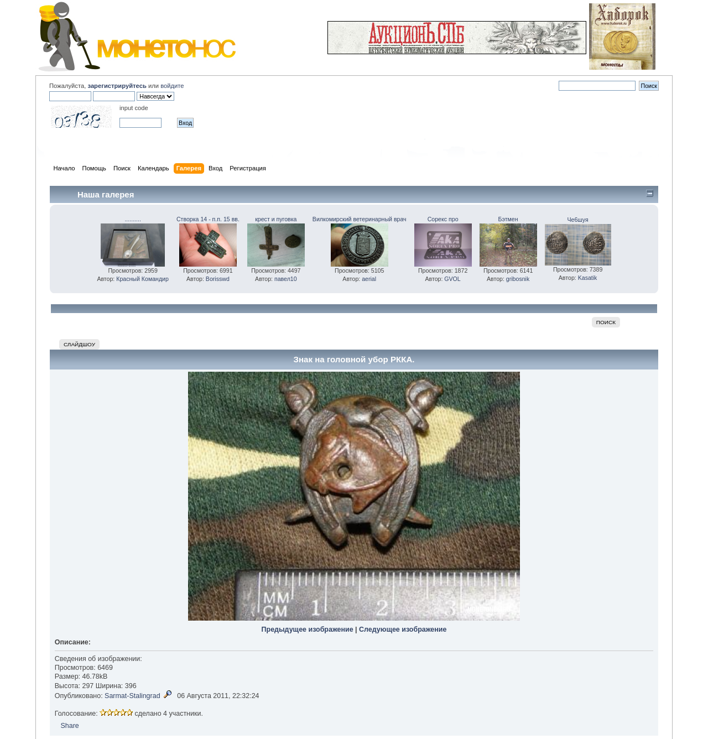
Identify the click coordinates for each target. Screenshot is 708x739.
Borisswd (218, 278)
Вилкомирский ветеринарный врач (360, 219)
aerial (369, 278)
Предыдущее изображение (307, 629)
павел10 (285, 278)
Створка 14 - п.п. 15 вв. (208, 219)
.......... (132, 219)
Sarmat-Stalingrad (132, 696)
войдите (172, 85)
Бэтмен (508, 219)
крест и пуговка (275, 219)
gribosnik (517, 278)
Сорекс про (443, 219)
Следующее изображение (402, 629)
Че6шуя (577, 219)
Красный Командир (142, 278)
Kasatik (587, 277)
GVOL (452, 278)
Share (69, 726)
